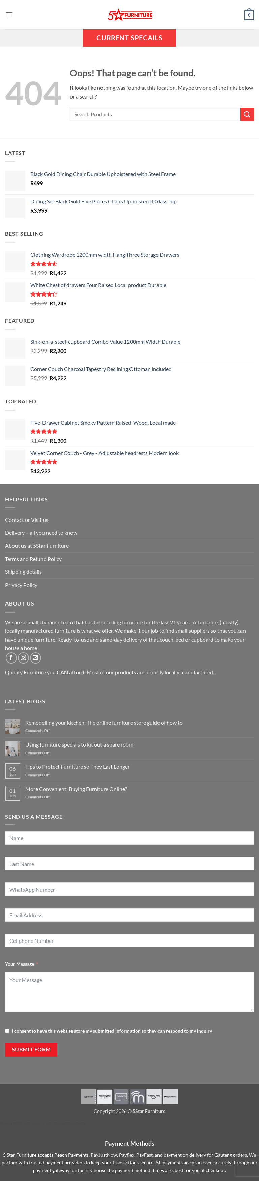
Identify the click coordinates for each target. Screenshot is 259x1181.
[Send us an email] (35, 658)
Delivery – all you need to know (41, 532)
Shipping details (23, 571)
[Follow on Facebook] (11, 658)
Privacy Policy (21, 585)
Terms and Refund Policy (33, 559)
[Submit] (247, 114)
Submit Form (31, 1049)
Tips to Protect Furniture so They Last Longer (77, 766)
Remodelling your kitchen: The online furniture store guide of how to (104, 722)
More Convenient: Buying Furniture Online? (76, 789)
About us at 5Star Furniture (37, 545)
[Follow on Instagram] (23, 658)
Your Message (19, 964)
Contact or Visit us (26, 519)
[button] (9, 14)
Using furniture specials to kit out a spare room (79, 744)
